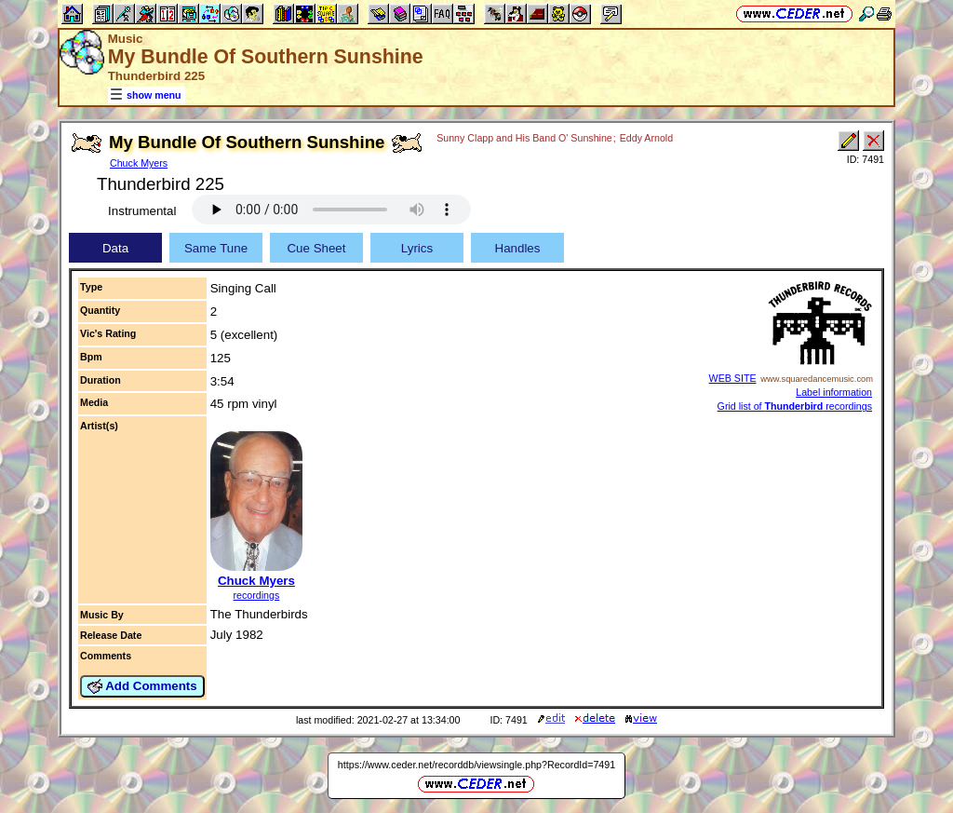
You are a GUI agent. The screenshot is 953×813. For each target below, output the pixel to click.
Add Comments (142, 686)
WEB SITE (733, 378)
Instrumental (142, 211)
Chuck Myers (139, 163)
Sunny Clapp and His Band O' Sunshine (524, 137)
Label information (834, 392)
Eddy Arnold (646, 137)
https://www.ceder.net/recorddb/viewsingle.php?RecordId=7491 (476, 764)
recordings (257, 595)
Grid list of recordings (795, 406)
